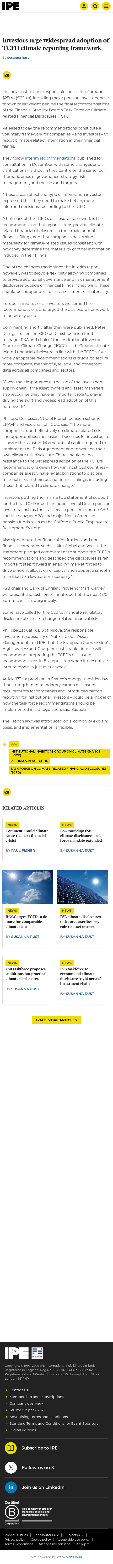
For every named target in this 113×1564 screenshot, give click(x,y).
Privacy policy (15, 1539)
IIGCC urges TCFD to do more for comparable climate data (26, 921)
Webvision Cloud (69, 1557)
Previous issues (16, 1535)
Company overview (26, 1403)
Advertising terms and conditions (39, 1417)
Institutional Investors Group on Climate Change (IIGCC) (55, 753)
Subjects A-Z (74, 1535)
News (12, 824)
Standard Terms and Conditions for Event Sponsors (54, 1423)
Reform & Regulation (29, 761)
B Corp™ (82, 1544)
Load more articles (56, 1020)
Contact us (19, 1390)
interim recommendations (50, 158)
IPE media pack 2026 (28, 1410)
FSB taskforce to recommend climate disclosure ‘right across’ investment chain (80, 976)
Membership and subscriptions (37, 1397)
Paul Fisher (23, 850)
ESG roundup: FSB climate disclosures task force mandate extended (81, 836)
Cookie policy (41, 1539)
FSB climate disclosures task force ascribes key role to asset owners (80, 921)
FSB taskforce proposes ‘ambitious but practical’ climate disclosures (26, 974)
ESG (14, 744)
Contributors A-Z (46, 1535)
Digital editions (23, 1430)
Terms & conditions (19, 1544)
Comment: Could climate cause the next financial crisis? (26, 836)
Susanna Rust (18, 57)
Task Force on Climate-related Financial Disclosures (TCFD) (59, 770)
